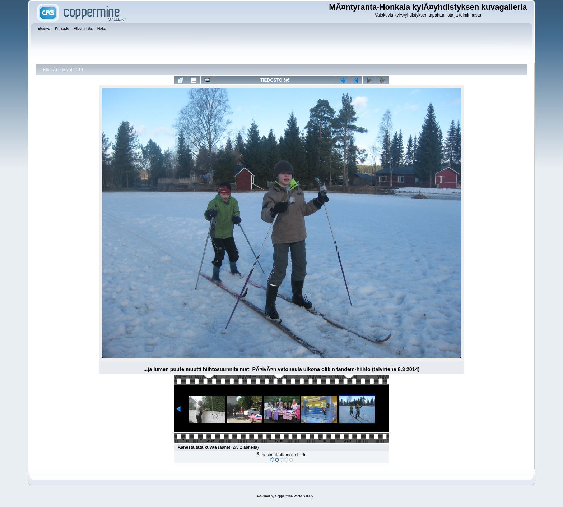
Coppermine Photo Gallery (294, 496)
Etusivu (50, 69)
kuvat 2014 (72, 69)
